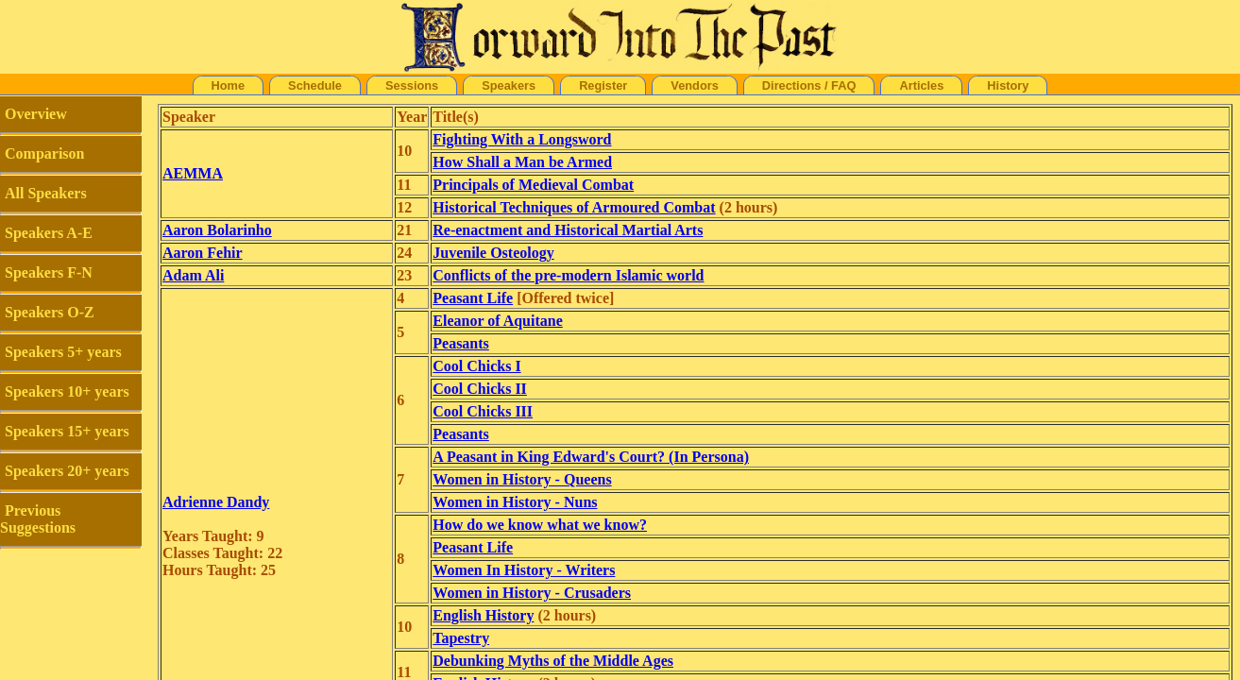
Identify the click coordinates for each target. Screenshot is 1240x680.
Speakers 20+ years (67, 471)
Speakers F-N (49, 272)
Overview (36, 114)
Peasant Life (473, 298)
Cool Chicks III (483, 411)
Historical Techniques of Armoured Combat (574, 207)
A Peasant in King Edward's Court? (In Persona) (591, 457)
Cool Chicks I (476, 366)
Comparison (44, 153)
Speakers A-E (49, 233)
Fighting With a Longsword (522, 139)
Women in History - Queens (522, 479)
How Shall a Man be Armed (522, 162)
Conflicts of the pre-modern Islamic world (568, 275)
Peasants (461, 343)
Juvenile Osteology (493, 253)
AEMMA (192, 173)
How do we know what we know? (540, 525)
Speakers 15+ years (67, 431)
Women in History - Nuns (515, 502)
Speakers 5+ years (63, 352)
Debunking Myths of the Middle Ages (553, 661)
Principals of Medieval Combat (533, 185)
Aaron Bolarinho (217, 230)
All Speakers (46, 193)
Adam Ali (193, 275)
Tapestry (461, 638)
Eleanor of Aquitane (498, 321)
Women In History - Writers (524, 570)
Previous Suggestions (38, 519)
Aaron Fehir (202, 253)
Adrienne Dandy (215, 502)
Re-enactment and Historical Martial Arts (568, 230)
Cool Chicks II (480, 389)
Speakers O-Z (49, 312)
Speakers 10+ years (67, 391)
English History (483, 615)
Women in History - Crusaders (532, 593)
